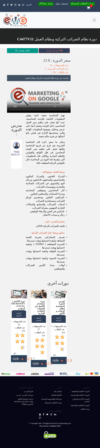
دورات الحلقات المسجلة (82, 3)
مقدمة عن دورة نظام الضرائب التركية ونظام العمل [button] (47, 78)
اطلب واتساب (22, 50)
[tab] (39, 78)
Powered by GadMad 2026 (49, 426)
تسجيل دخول (61, 3)
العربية (29, 5)
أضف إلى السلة (54, 50)
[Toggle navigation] (94, 20)
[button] (59, 360)
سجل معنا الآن (46, 3)
